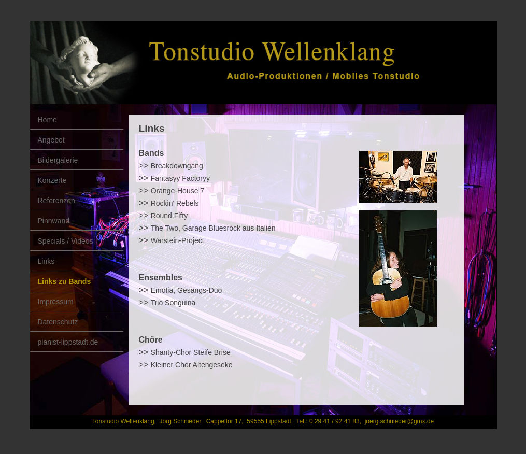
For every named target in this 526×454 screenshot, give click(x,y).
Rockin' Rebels (175, 203)
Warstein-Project (177, 240)
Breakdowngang (177, 166)
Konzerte (52, 180)
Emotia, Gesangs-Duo (186, 290)
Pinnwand (54, 221)
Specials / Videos (65, 241)
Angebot (51, 140)
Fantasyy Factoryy (180, 178)
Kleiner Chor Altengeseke (192, 365)
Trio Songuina (173, 303)
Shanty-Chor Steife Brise (191, 352)
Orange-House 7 (178, 191)
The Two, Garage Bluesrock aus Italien (213, 228)
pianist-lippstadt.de (68, 342)
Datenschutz (58, 322)
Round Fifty (169, 215)
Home (47, 120)
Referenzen (56, 200)
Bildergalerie (58, 160)
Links (46, 261)
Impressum (56, 301)
